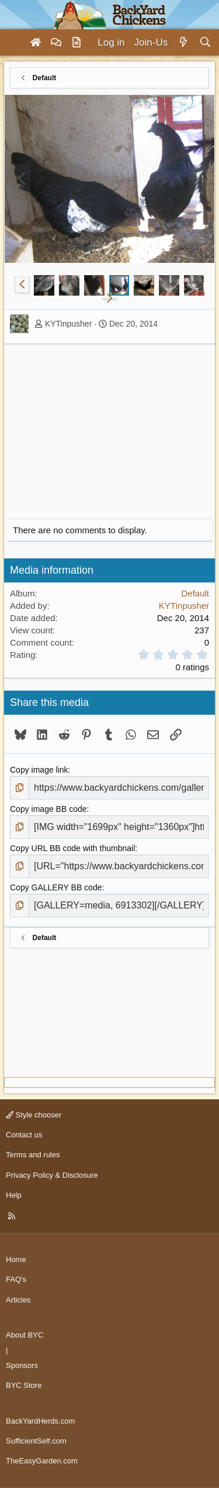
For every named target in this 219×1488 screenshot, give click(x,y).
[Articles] (76, 42)
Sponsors (22, 1365)
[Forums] (56, 42)
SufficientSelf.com (36, 1440)
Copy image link (39, 769)
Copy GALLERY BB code (56, 887)
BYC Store (23, 1385)
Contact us (24, 1134)
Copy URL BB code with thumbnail (72, 848)
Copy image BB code (48, 809)
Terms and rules (33, 1154)
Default (195, 593)
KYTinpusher (68, 323)
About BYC (24, 1335)
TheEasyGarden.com (42, 1460)
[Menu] (14, 43)
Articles (18, 1299)
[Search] (205, 43)
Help (14, 1195)
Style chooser (33, 1114)
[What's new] (183, 43)
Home (16, 1259)
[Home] (36, 42)
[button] (22, 285)
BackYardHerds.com (40, 1421)
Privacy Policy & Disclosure (52, 1175)
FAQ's (16, 1279)
